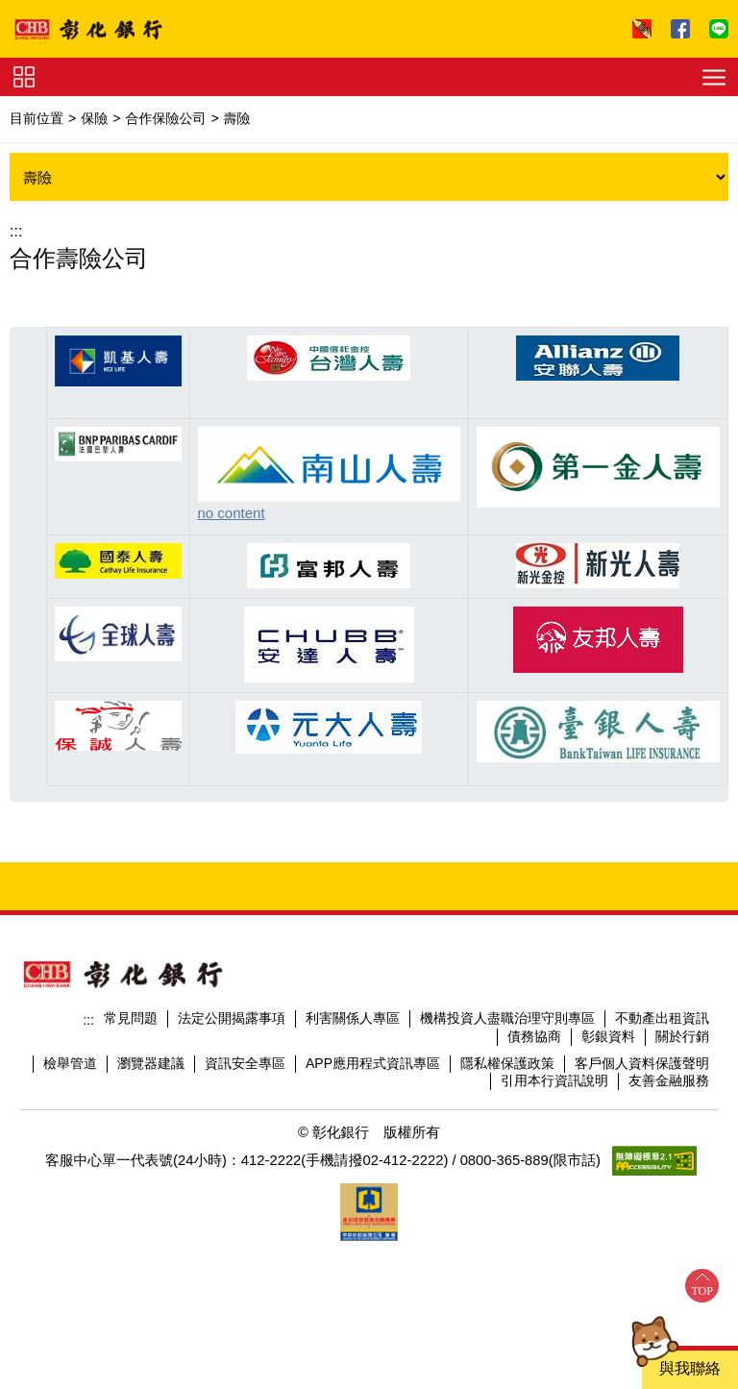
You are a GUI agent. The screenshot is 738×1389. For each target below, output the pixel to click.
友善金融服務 (668, 1080)
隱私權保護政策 (507, 1063)
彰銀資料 (608, 1036)
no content (231, 513)
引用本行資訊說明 (554, 1080)
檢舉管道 (70, 1063)
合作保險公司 (165, 118)
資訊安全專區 (245, 1063)
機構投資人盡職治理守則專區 (507, 1018)
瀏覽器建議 (150, 1063)
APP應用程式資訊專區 (373, 1063)
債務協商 (534, 1036)
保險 (94, 118)
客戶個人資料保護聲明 (642, 1063)
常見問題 (131, 1018)
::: (16, 231)
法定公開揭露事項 (231, 1018)
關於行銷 (682, 1036)
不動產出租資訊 (662, 1018)
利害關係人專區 (353, 1018)
